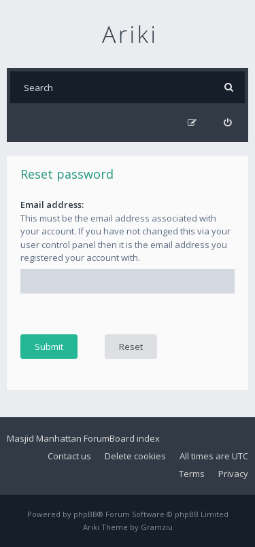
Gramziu (157, 527)
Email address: (52, 204)
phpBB (85, 514)
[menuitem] (227, 123)
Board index (134, 438)
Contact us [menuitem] (69, 456)
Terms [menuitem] (192, 473)
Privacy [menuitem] (233, 473)
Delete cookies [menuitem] (135, 456)
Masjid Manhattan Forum (58, 438)
